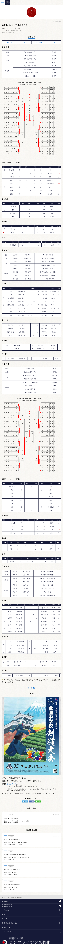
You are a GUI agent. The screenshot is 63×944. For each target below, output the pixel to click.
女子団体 (39, 42)
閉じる (30, 688)
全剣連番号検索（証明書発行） (7, 906)
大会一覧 (7, 897)
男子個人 (24, 42)
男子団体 (9, 42)
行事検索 (5, 901)
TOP (3, 897)
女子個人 (54, 42)
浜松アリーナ (11, 784)
